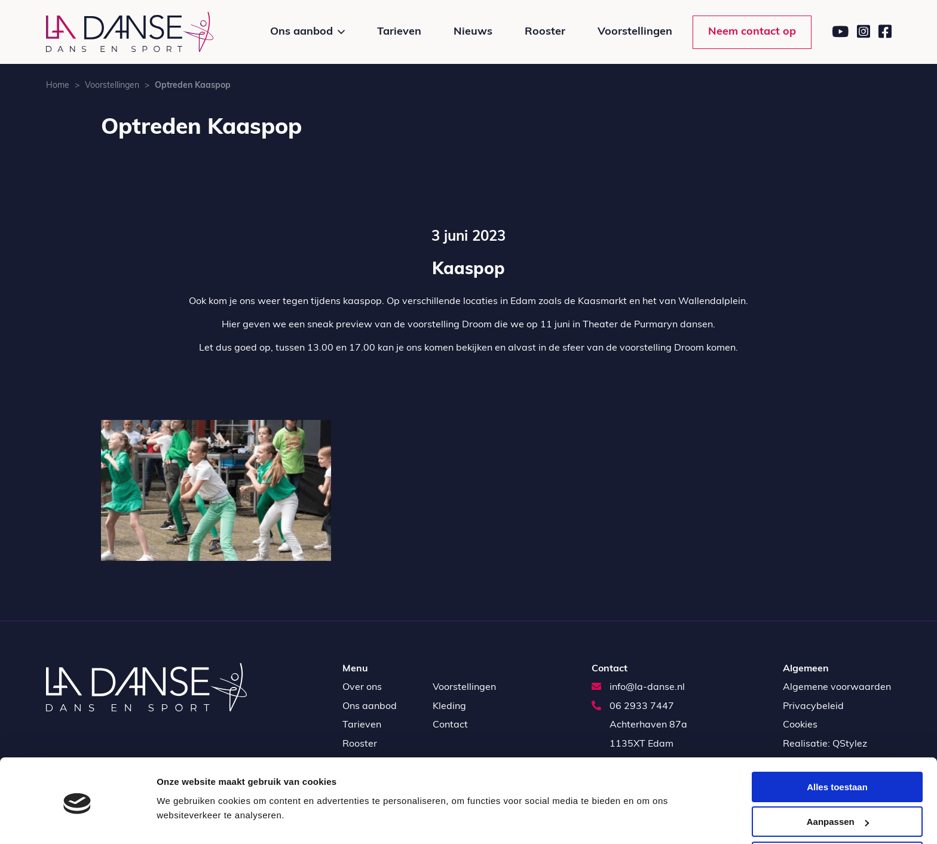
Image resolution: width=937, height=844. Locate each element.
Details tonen (185, 805)
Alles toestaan (837, 744)
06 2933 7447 (633, 706)
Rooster (545, 32)
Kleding (449, 706)
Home (57, 85)
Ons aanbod (301, 32)
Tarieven (399, 32)
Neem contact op (752, 32)
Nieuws (473, 32)
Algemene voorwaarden (837, 687)
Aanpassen (838, 780)
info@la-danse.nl (638, 687)
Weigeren (837, 814)
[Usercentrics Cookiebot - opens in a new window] (77, 821)
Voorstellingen (635, 32)
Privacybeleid (813, 706)
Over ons (362, 687)
